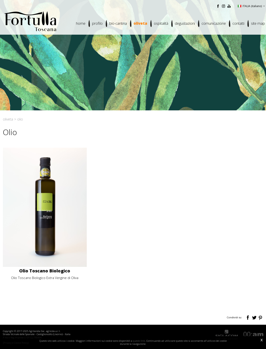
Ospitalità (161, 23)
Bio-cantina (118, 23)
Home (80, 23)
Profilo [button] (97, 23)
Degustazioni (185, 23)
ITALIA (251, 6)
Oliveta (140, 23)
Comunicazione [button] (214, 23)
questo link (139, 340)
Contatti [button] (238, 23)
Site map (258, 23)
